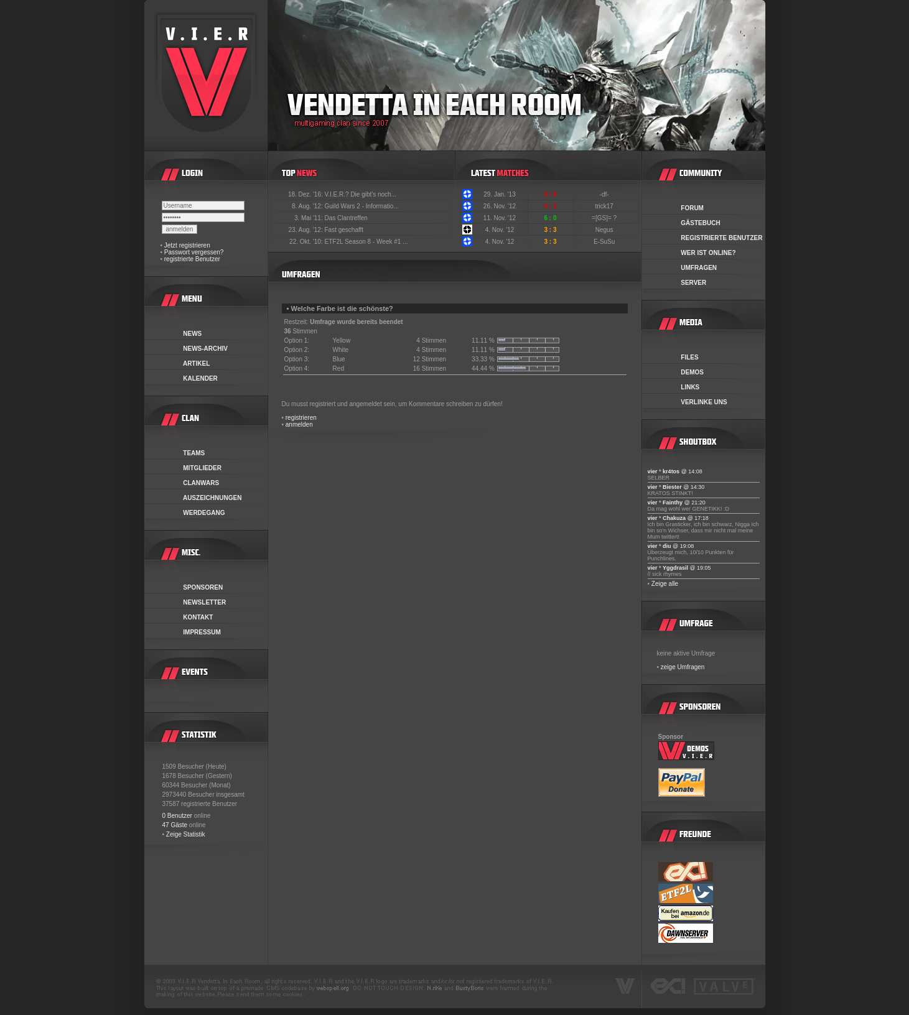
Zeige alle (664, 583)
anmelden (299, 424)
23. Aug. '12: (306, 229)
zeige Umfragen (683, 667)
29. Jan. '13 (499, 194)
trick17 (605, 206)
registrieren (301, 417)
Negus (605, 229)
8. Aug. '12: (308, 206)
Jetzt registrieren (187, 245)
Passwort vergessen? (194, 252)
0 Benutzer (177, 815)
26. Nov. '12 (499, 206)
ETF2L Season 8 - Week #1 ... (366, 241)
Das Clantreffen (346, 218)
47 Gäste (175, 825)
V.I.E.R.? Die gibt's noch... (361, 194)
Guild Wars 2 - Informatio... (362, 206)
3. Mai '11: (309, 218)
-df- (605, 194)
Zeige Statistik (185, 834)
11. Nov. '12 (499, 218)
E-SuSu (605, 241)
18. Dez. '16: (306, 194)
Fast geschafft (344, 229)
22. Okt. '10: (306, 241)
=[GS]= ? (605, 218)
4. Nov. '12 (500, 229)
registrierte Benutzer (192, 259)
